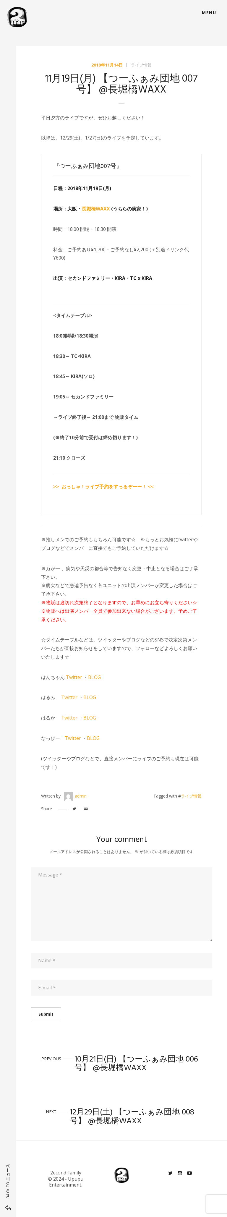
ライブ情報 (141, 65)
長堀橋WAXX (96, 208)
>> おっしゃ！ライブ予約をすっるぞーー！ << (103, 486)
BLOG (94, 677)
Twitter (74, 677)
